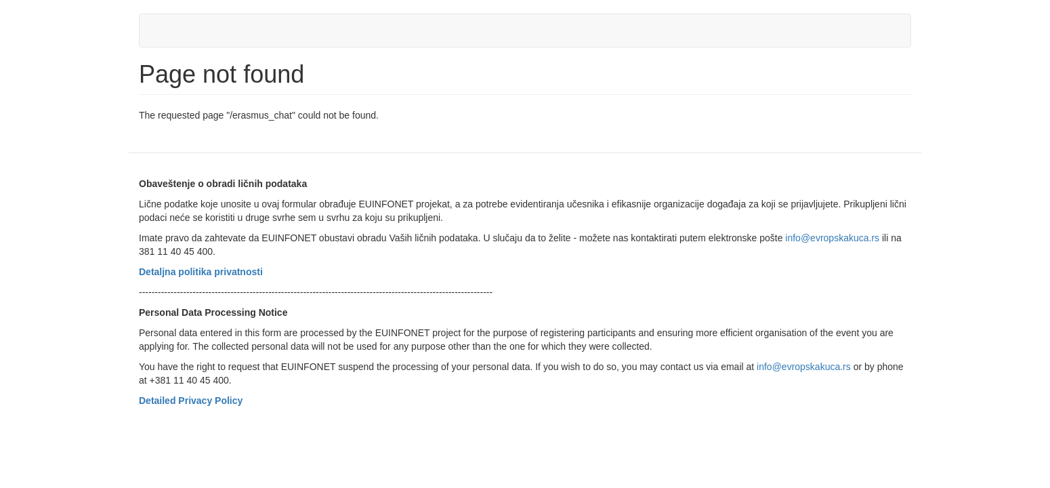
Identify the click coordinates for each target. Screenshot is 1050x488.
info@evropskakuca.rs (832, 237)
